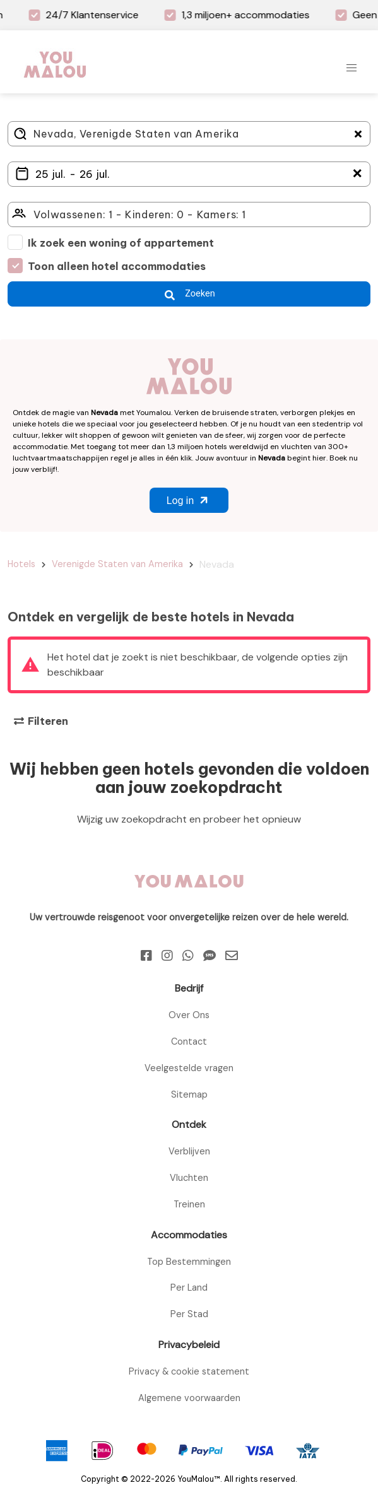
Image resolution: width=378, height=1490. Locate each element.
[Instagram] (167, 955)
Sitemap (189, 1094)
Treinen (189, 1204)
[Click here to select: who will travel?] (189, 214)
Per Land (189, 1287)
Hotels (21, 564)
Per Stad (189, 1314)
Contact (189, 1041)
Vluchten (189, 1177)
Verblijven (189, 1151)
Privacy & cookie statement (189, 1371)
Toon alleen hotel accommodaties (117, 266)
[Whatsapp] (188, 955)
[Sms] (209, 955)
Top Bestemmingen (189, 1261)
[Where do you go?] (189, 133)
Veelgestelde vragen (189, 1068)
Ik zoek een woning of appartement (121, 243)
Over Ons (189, 1015)
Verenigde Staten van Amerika (117, 564)
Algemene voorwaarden (189, 1398)
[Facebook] (146, 955)
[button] (351, 68)
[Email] (231, 955)
